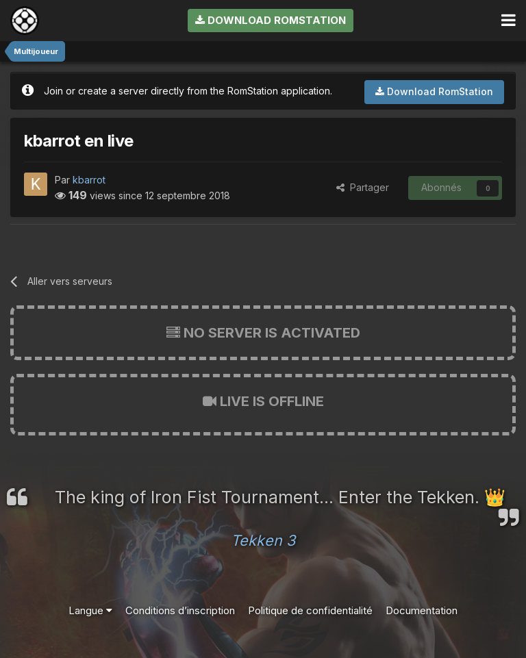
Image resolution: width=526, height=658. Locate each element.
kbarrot (89, 180)
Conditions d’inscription (180, 610)
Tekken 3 (263, 540)
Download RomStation (270, 20)
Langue (90, 610)
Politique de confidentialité (310, 610)
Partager (362, 187)
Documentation (422, 610)
